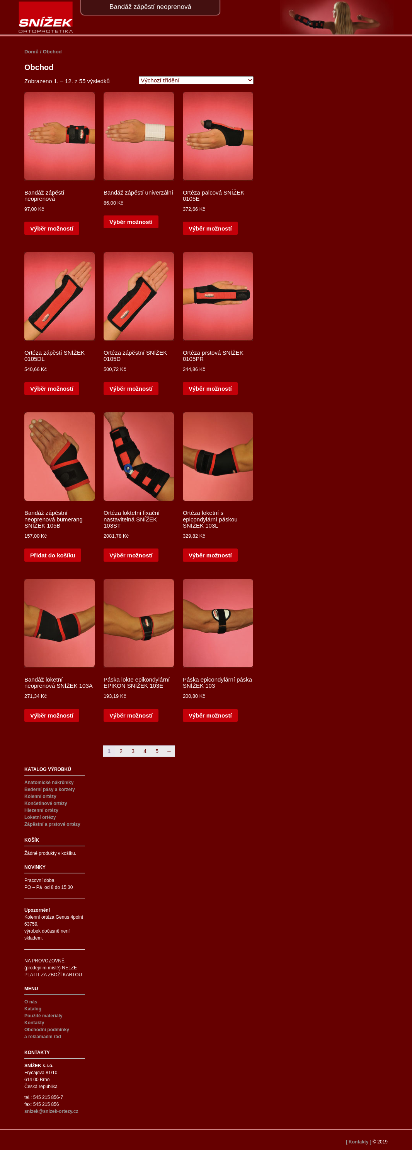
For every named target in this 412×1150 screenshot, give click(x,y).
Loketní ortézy (40, 817)
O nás (30, 1002)
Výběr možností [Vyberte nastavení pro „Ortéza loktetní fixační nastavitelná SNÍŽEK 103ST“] (131, 555)
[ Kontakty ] (358, 1142)
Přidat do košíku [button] (52, 555)
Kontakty (34, 1022)
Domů (31, 52)
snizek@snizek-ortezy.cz (51, 1111)
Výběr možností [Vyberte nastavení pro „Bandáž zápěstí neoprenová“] (51, 228)
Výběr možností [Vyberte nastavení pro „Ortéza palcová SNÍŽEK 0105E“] (210, 228)
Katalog (32, 1009)
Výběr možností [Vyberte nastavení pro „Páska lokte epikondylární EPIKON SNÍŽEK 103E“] (131, 715)
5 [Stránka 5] (156, 751)
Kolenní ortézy (40, 796)
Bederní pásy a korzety (49, 789)
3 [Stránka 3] (132, 751)
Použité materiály (43, 1015)
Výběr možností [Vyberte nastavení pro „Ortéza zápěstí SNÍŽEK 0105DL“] (51, 388)
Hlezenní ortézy (41, 810)
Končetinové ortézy (45, 803)
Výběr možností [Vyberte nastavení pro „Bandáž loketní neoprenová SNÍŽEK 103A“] (51, 715)
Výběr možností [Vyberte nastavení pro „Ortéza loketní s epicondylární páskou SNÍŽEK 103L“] (210, 555)
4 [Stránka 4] (144, 751)
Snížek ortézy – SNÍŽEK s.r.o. (46, 17)
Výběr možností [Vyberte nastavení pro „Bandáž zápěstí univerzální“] (131, 222)
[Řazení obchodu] (196, 80)
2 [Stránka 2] (121, 751)
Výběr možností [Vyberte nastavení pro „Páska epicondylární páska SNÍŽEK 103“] (210, 715)
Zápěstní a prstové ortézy (52, 824)
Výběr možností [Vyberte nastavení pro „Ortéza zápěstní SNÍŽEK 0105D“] (131, 388)
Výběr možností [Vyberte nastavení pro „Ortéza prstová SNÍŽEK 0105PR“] (210, 388)
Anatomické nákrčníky (48, 782)
